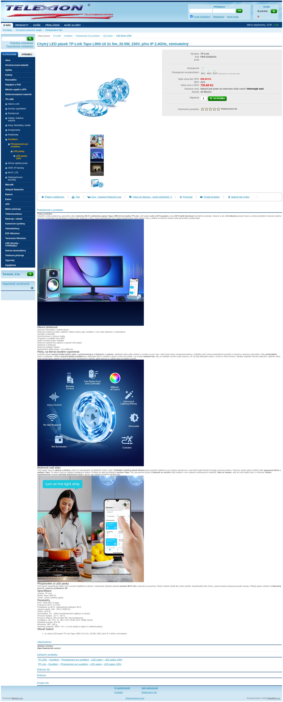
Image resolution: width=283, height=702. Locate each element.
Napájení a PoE (13, 84)
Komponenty (14, 130)
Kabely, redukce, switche (16, 119)
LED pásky (97, 659)
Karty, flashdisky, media (19, 125)
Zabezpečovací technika (15, 178)
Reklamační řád (53, 30)
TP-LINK (42, 659)
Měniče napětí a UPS (15, 89)
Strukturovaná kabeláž (16, 65)
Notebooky (13, 134)
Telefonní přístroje (14, 255)
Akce (7, 60)
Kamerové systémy (15, 223)
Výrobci (26, 54)
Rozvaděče (11, 80)
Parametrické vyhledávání (19, 46)
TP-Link (42, 664)
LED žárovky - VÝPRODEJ (12, 244)
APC (7, 204)
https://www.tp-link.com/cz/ (49, 648)
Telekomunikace (13, 214)
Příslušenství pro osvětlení (75, 659)
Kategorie (9, 54)
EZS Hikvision (12, 233)
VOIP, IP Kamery (16, 168)
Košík (37, 25)
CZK (276, 24)
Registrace (218, 16)
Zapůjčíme (10, 265)
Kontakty (7, 30)
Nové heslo (233, 16)
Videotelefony (12, 228)
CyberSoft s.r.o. (273, 698)
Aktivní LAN (13, 104)
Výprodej (9, 260)
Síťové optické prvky (18, 163)
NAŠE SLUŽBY (72, 25)
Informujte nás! (255, 88)
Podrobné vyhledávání (21, 43)
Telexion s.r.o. (17, 698)
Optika (8, 70)
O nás (7, 25)
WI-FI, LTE (13, 172)
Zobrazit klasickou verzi (134, 698)
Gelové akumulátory (15, 250)
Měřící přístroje (13, 209)
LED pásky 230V (21, 157)
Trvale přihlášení (201, 16)
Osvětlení (54, 659)
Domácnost (13, 113)
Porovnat (187, 197)
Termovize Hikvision (15, 238)
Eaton (8, 199)
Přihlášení (52, 25)
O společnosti (122, 688)
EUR (269, 24)
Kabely (8, 75)
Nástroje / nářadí (13, 219)
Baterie (9, 194)
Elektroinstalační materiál (18, 94)
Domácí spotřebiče (17, 108)
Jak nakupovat (150, 688)
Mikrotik (9, 184)
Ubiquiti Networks (14, 189)
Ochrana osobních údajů (29, 30)
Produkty (22, 25)
